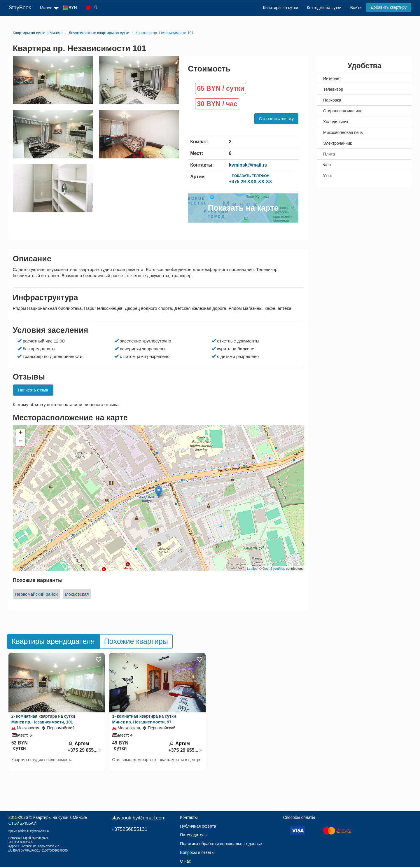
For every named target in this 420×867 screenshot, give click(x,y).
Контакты (188, 817)
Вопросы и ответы (197, 852)
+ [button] (21, 433)
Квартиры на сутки (280, 7)
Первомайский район (36, 594)
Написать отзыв (33, 390)
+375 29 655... (85, 750)
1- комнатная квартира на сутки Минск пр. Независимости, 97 (144, 719)
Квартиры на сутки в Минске (60, 817)
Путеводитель (193, 835)
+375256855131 (129, 829)
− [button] (21, 441)
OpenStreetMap (273, 568)
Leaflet (252, 568)
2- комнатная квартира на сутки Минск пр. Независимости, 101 (43, 719)
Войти (356, 7)
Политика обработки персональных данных (221, 843)
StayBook (20, 8)
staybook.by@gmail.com (138, 818)
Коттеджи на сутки (324, 7)
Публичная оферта (198, 826)
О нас (185, 861)
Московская (77, 594)
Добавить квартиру (389, 7)
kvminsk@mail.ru (248, 164)
